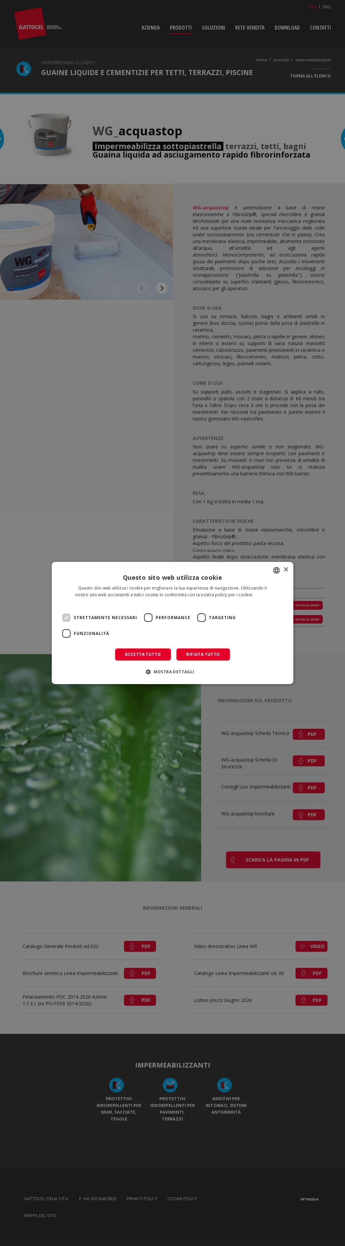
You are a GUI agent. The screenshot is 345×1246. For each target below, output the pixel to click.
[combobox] (276, 570)
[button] (172, 672)
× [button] (285, 569)
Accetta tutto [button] (143, 654)
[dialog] (172, 623)
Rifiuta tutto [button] (203, 654)
